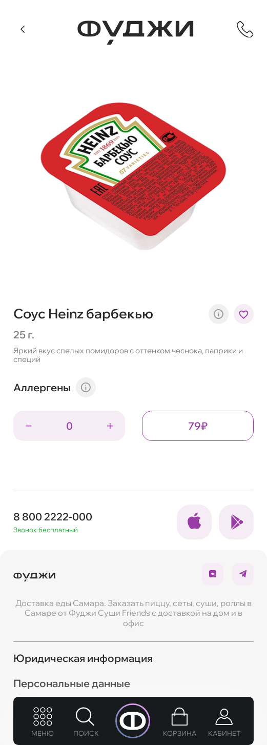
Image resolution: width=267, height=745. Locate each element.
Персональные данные (71, 683)
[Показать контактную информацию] (245, 29)
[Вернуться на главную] (135, 33)
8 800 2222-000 (52, 516)
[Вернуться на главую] (34, 573)
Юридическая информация (83, 658)
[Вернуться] (23, 29)
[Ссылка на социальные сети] (194, 522)
